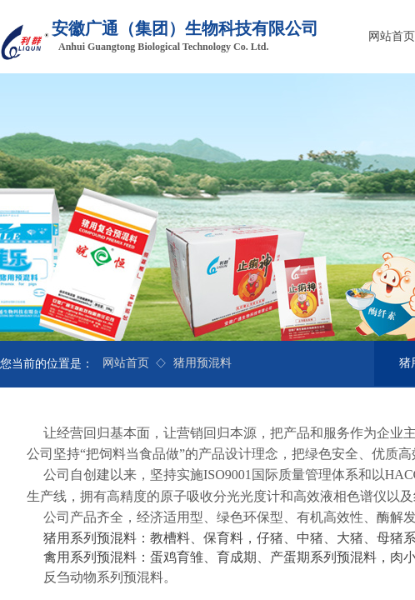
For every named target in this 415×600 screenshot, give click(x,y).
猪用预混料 (202, 363)
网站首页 (125, 363)
